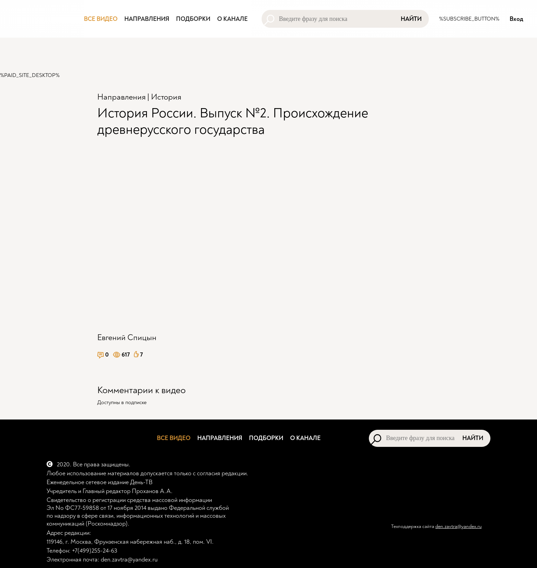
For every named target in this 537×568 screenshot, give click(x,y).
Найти (411, 19)
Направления (121, 97)
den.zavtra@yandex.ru (458, 526)
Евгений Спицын (127, 338)
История (166, 97)
